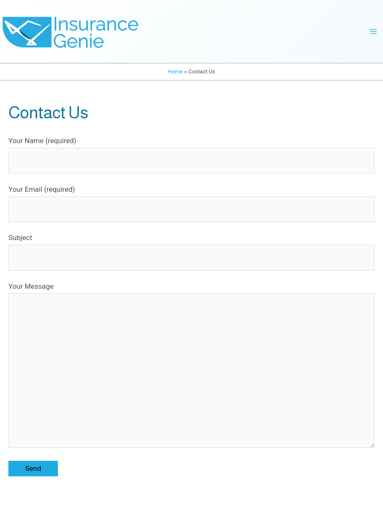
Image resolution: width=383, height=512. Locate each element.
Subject (191, 252)
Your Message (191, 367)
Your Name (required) (191, 155)
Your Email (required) (191, 203)
